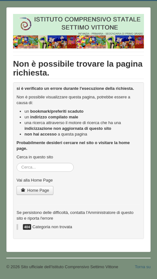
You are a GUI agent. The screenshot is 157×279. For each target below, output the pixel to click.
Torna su (143, 266)
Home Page (35, 190)
